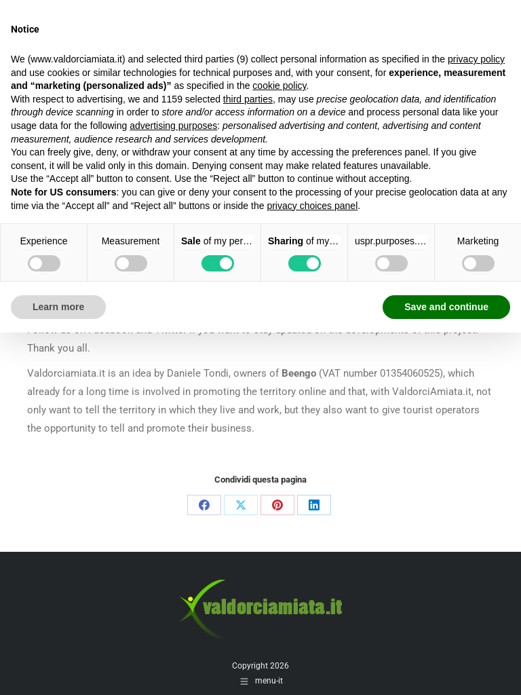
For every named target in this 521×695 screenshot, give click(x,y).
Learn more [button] (58, 306)
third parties (248, 99)
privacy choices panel (312, 205)
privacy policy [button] (476, 59)
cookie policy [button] (279, 85)
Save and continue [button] (446, 306)
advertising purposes (173, 125)
